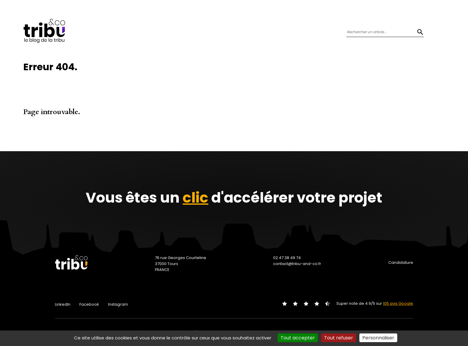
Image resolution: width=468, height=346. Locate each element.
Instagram (118, 304)
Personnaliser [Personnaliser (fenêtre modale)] (378, 337)
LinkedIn (62, 304)
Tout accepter (298, 337)
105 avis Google (398, 303)
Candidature (400, 262)
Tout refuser (338, 337)
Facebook (89, 304)
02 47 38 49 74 (287, 258)
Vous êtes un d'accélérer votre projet (234, 198)
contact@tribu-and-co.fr (297, 264)
